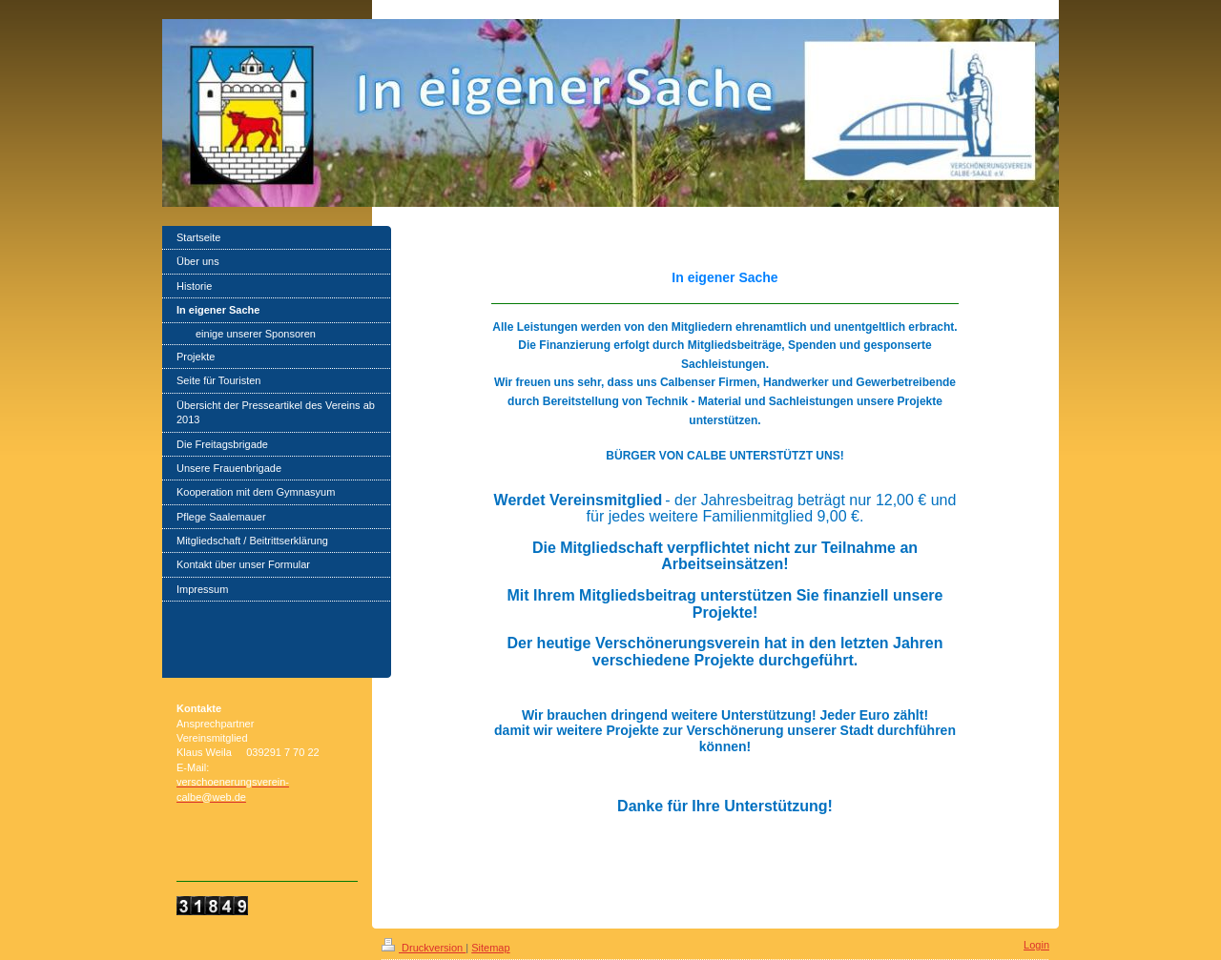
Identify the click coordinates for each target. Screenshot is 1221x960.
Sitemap (490, 947)
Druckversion (424, 947)
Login (1036, 944)
